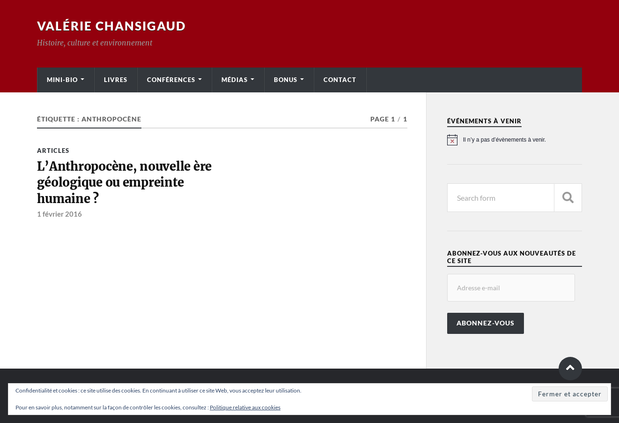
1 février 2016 (59, 214)
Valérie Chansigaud (111, 26)
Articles (53, 150)
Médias (234, 79)
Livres (115, 79)
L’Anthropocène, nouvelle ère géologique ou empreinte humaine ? (124, 182)
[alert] (514, 139)
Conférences (171, 79)
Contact (340, 79)
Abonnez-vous (486, 323)
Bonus (285, 79)
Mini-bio (62, 79)
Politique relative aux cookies (245, 407)
